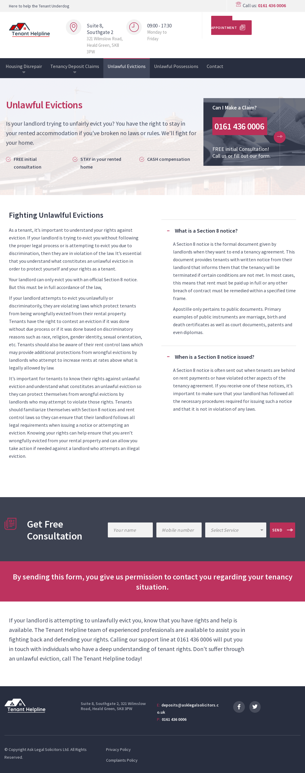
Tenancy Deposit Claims (74, 66)
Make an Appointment (224, 25)
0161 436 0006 (272, 5)
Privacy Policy (118, 749)
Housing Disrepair (24, 66)
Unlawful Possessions (176, 66)
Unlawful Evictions (127, 66)
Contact (215, 66)
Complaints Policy (122, 760)
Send (277, 530)
